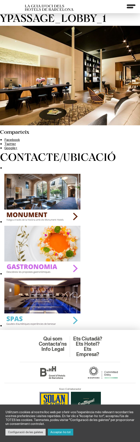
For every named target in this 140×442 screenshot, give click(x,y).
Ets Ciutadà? (87, 339)
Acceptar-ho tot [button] (60, 432)
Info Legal (52, 349)
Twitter (10, 143)
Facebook (12, 139)
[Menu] (131, 6)
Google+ (10, 147)
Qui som (52, 339)
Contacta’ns (53, 344)
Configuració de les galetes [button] (25, 432)
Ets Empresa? (87, 352)
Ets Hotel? (87, 344)
